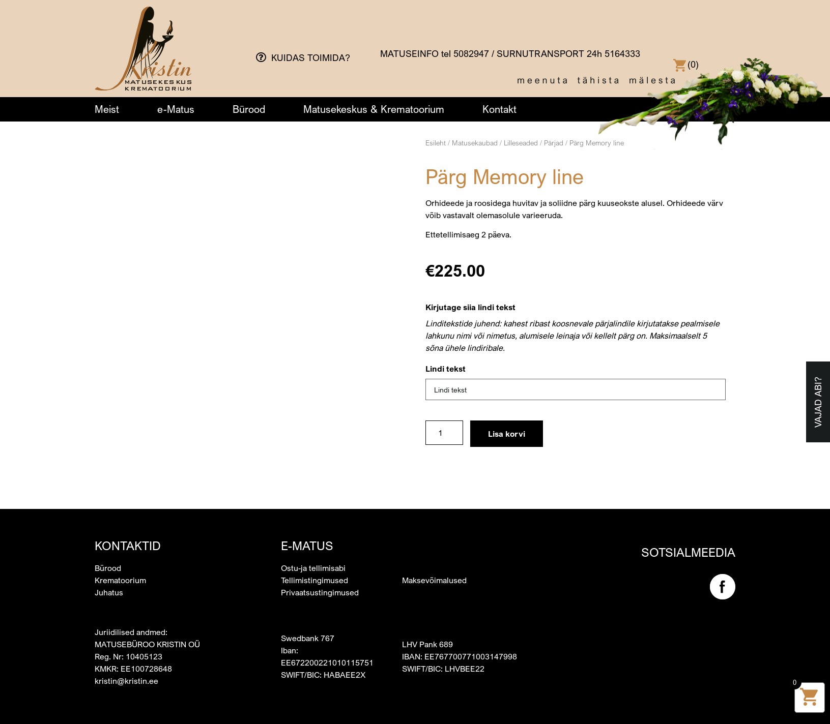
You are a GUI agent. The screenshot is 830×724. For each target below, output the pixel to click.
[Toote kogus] (444, 432)
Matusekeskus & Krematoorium (373, 109)
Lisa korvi (506, 434)
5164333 (622, 53)
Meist (107, 109)
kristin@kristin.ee (126, 670)
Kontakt (499, 109)
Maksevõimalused (434, 569)
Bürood (249, 109)
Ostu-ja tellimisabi (313, 557)
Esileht (435, 142)
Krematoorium (120, 569)
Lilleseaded (521, 142)
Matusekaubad (475, 142)
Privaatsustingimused (320, 581)
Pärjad (553, 142)
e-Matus (175, 109)
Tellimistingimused (314, 569)
